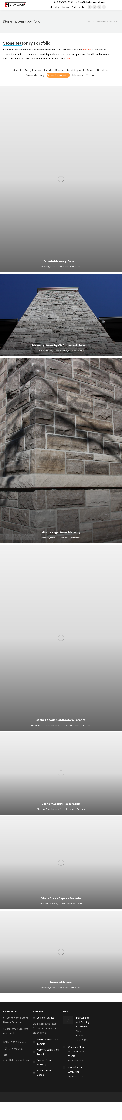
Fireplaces (103, 70)
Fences (59, 70)
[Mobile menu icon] (113, 5)
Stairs (90, 70)
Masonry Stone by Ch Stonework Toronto (61, 345)
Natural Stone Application (75, 1069)
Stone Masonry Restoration (61, 803)
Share (70, 58)
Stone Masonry (35, 75)
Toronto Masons (61, 982)
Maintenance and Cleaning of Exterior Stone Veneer (82, 1026)
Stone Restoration (58, 75)
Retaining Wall (75, 70)
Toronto (91, 75)
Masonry (77, 75)
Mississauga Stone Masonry (61, 532)
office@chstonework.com (16, 1060)
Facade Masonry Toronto (60, 261)
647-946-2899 (16, 1048)
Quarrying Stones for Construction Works (77, 1051)
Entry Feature (33, 70)
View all (17, 70)
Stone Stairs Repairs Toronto (61, 898)
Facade (48, 70)
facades (87, 49)
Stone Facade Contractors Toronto (60, 720)
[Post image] (68, 1020)
